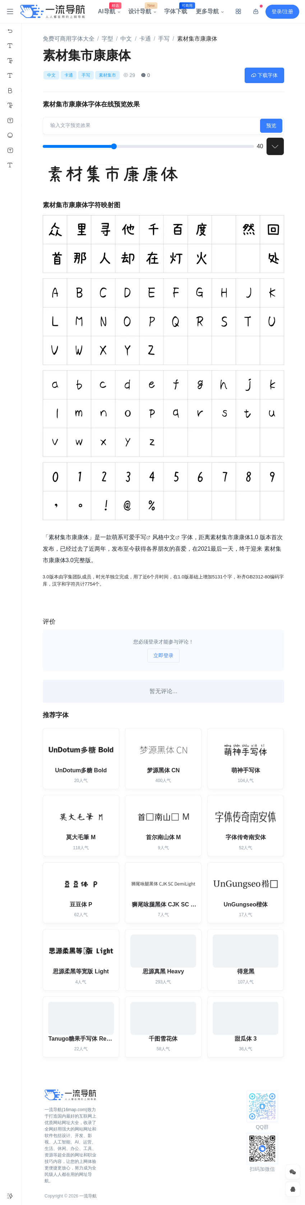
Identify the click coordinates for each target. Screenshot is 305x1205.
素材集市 (107, 75)
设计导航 (142, 9)
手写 (164, 39)
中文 (126, 39)
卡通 (145, 39)
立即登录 (163, 655)
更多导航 (207, 11)
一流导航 (88, 1196)
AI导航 (109, 9)
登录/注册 (282, 11)
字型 (107, 39)
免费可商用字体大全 (68, 39)
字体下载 (177, 9)
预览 (271, 125)
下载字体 (264, 75)
